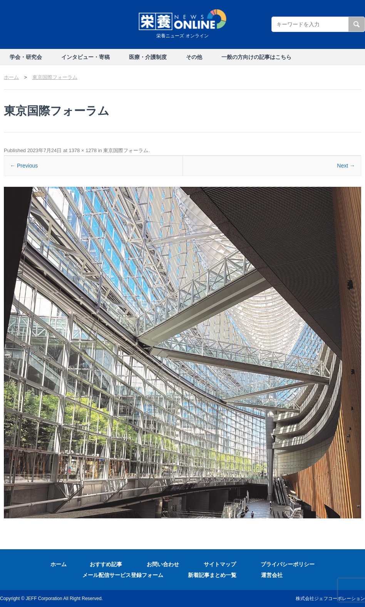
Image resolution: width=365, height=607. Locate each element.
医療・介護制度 (148, 57)
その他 (194, 57)
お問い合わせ (163, 564)
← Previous (24, 166)
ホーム (58, 564)
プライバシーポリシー (288, 564)
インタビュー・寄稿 (85, 57)
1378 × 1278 (83, 150)
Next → (346, 166)
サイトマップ (220, 564)
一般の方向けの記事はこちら (256, 57)
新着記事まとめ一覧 (212, 575)
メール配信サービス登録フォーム (122, 575)
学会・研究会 (26, 57)
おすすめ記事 (106, 564)
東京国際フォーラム (125, 150)
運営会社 (272, 575)
